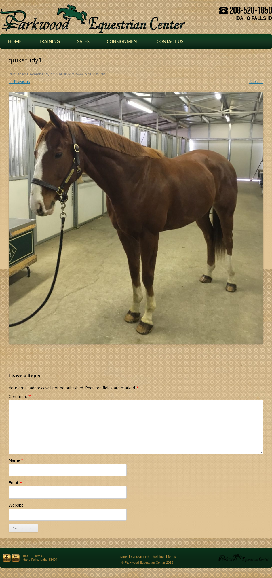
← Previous (19, 81)
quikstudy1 (97, 74)
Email (15, 482)
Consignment (123, 41)
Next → (256, 81)
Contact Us (170, 41)
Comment (20, 396)
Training (49, 41)
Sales (83, 41)
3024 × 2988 (73, 74)
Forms (172, 556)
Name (16, 460)
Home (15, 41)
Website (16, 505)
